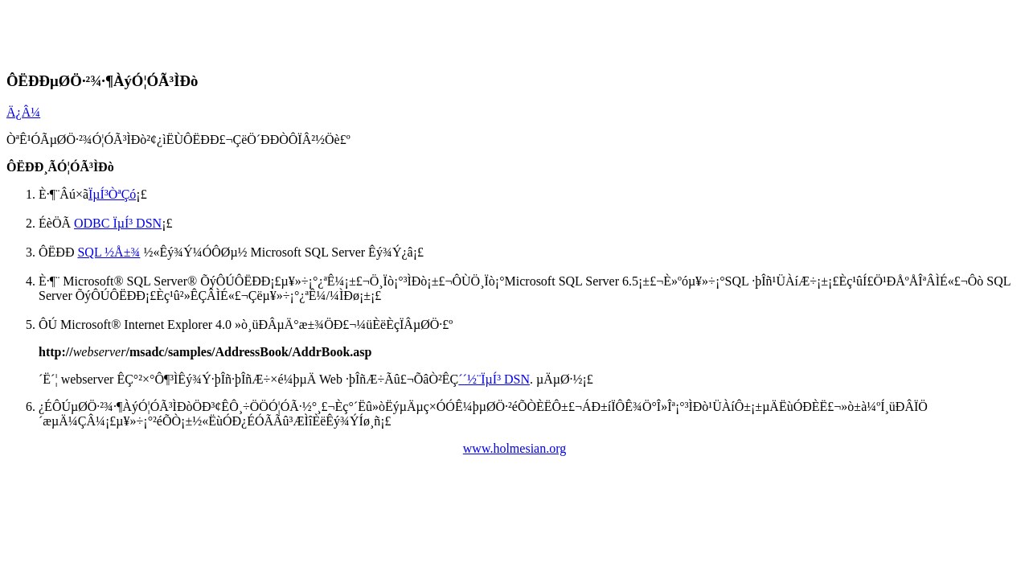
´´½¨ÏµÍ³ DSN (494, 379)
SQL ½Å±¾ (108, 252)
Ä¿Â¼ (23, 112)
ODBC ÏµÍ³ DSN (118, 223)
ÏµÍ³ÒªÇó (112, 194)
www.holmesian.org (514, 448)
